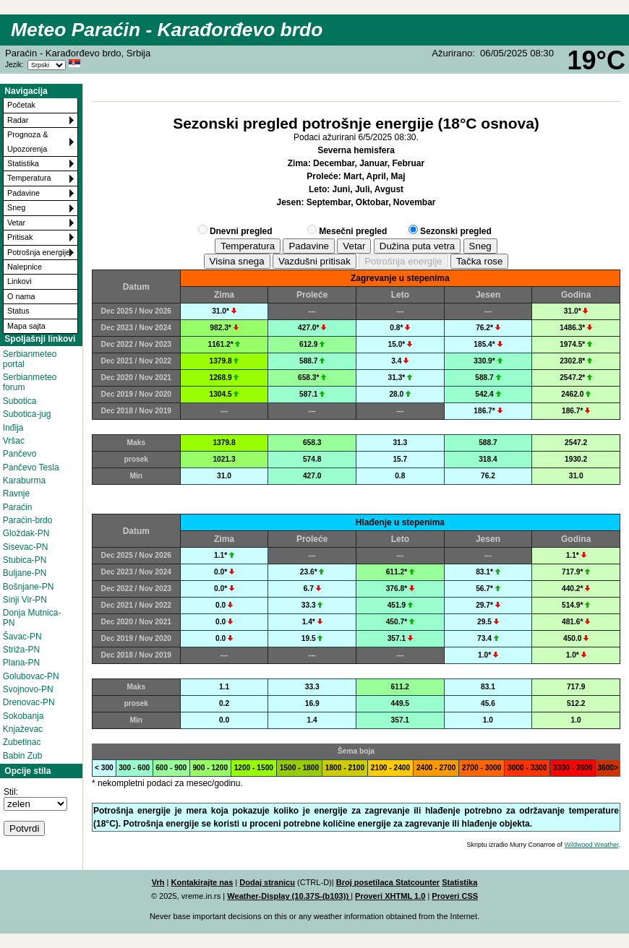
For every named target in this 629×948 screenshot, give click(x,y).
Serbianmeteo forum (30, 382)
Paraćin (18, 507)
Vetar (16, 222)
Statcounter (417, 882)
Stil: (11, 792)
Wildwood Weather (592, 844)
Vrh (158, 882)
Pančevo (20, 454)
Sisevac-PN (25, 547)
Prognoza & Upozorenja (27, 141)
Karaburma (24, 480)
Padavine (23, 193)
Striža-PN (21, 650)
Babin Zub (23, 756)
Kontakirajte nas (202, 882)
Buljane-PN (25, 573)
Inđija (13, 428)
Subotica (20, 401)
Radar (17, 120)
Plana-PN (21, 663)
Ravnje (16, 493)
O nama (21, 296)
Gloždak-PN (26, 533)
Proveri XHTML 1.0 (390, 896)
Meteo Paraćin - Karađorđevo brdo (166, 29)
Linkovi (19, 281)
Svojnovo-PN (28, 689)
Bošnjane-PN (28, 587)
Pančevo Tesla (31, 467)
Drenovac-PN (29, 702)
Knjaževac (23, 729)
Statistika (23, 163)
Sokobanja (23, 716)
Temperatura (29, 177)
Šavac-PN (22, 637)
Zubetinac (22, 742)
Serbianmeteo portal (30, 359)
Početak (21, 104)
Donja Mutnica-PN (32, 618)
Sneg (16, 207)
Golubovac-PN (31, 676)
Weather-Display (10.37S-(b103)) (289, 896)
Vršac (14, 441)
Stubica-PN (25, 560)
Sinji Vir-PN (25, 600)
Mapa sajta (26, 326)
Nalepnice (24, 266)
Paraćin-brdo (28, 520)
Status (18, 310)
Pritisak (20, 237)
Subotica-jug (27, 414)
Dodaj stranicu (267, 882)
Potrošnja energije (38, 252)
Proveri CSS (455, 896)
